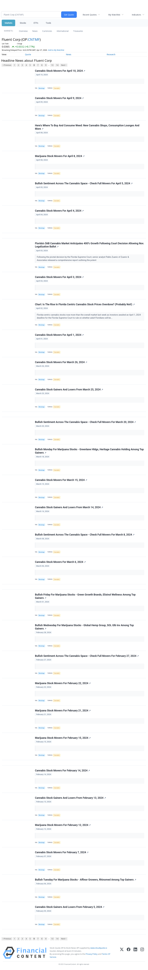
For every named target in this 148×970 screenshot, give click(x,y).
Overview (23, 31)
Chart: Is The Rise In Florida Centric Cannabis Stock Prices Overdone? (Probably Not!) (85, 304)
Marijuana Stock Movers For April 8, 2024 (60, 156)
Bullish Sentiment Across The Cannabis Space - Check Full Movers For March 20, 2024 (85, 422)
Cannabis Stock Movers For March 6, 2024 (60, 562)
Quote (28, 54)
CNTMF (34, 39)
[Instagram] (142, 953)
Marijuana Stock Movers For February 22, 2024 (63, 683)
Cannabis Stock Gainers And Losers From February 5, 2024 (69, 907)
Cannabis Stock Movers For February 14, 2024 (62, 770)
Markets (8, 23)
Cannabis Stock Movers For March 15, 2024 (61, 480)
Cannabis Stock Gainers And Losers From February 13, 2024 (70, 798)
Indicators (136, 14)
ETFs (36, 23)
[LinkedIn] (135, 953)
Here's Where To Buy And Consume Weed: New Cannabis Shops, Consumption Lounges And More (87, 127)
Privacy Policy (92, 954)
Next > (63, 65)
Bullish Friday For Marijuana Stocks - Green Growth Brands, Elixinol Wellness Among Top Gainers (85, 596)
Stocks (23, 23)
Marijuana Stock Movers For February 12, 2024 (63, 825)
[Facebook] (129, 953)
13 (52, 65)
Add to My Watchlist (56, 50)
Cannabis (57, 88)
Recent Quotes (90, 14)
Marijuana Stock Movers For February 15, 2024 (63, 738)
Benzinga (42, 88)
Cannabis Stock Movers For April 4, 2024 (59, 210)
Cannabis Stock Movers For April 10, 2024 (60, 70)
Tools (48, 23)
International (63, 31)
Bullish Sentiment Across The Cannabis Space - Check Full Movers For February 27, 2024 (87, 656)
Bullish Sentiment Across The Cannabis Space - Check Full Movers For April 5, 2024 (84, 183)
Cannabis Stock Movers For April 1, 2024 (59, 334)
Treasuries (78, 31)
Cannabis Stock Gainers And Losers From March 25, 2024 (69, 389)
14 (57, 65)
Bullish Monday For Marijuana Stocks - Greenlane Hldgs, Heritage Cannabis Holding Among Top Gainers (89, 451)
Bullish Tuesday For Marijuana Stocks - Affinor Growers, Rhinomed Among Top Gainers (85, 880)
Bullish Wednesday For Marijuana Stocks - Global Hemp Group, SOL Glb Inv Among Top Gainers (84, 627)
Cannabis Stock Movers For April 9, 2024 (59, 98)
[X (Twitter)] (122, 953)
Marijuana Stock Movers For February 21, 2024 (63, 710)
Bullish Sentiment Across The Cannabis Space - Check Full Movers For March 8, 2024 (84, 534)
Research (111, 54)
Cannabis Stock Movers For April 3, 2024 (59, 277)
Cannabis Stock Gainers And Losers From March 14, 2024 (69, 507)
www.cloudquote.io (98, 948)
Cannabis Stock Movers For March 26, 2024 (61, 362)
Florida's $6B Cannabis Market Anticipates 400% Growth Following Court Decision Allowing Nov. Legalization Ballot (89, 245)
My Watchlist (114, 14)
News (35, 31)
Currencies (47, 31)
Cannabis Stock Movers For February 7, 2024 (61, 852)
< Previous (7, 65)
